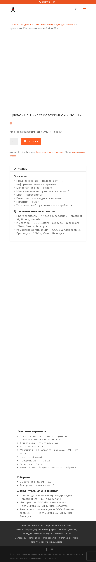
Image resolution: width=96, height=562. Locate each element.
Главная (14, 24)
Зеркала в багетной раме (58, 525)
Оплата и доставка (68, 538)
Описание (20, 168)
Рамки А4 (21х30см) (68, 529)
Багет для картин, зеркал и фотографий (36, 529)
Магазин (59, 533)
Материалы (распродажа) (27, 538)
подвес (13, 155)
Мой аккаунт (49, 538)
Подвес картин (30, 24)
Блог (68, 533)
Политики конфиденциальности (46, 542)
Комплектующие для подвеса (58, 24)
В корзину (31, 141)
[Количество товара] (14, 141)
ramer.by (79, 554)
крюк (82, 152)
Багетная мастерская (32, 525)
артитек (75, 152)
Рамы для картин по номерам (37, 533)
